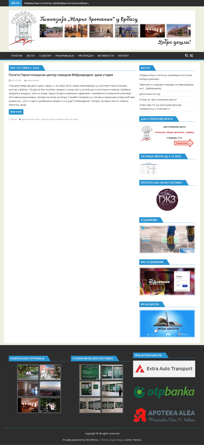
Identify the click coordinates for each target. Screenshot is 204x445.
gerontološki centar (31, 119)
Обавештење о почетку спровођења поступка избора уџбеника (61, 3)
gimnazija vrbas (48, 119)
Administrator (32, 80)
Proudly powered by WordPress (80, 439)
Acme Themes (133, 439)
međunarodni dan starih (67, 119)
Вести (14, 119)
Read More (16, 112)
